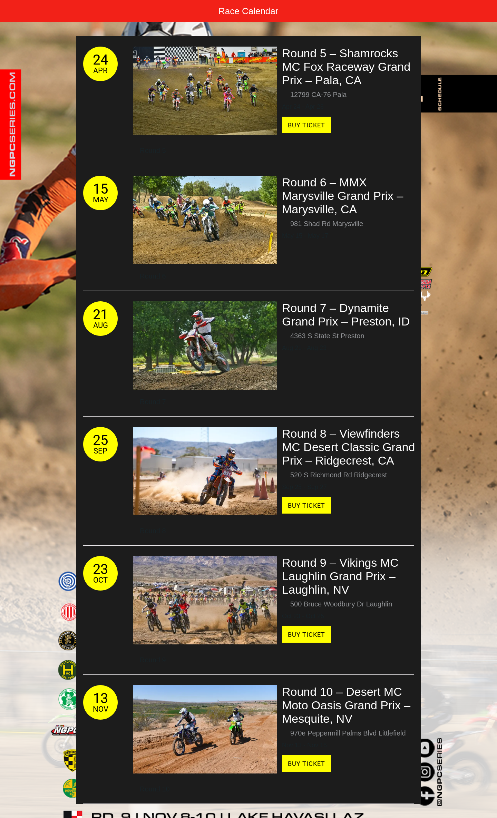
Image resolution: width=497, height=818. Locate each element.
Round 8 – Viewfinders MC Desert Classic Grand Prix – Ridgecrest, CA (348, 447)
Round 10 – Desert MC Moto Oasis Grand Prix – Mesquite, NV (346, 705)
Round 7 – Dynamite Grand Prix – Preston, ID (346, 314)
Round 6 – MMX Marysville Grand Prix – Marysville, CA (342, 196)
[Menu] (14, 11)
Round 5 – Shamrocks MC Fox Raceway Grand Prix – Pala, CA (346, 67)
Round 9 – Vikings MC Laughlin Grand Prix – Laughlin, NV (340, 576)
